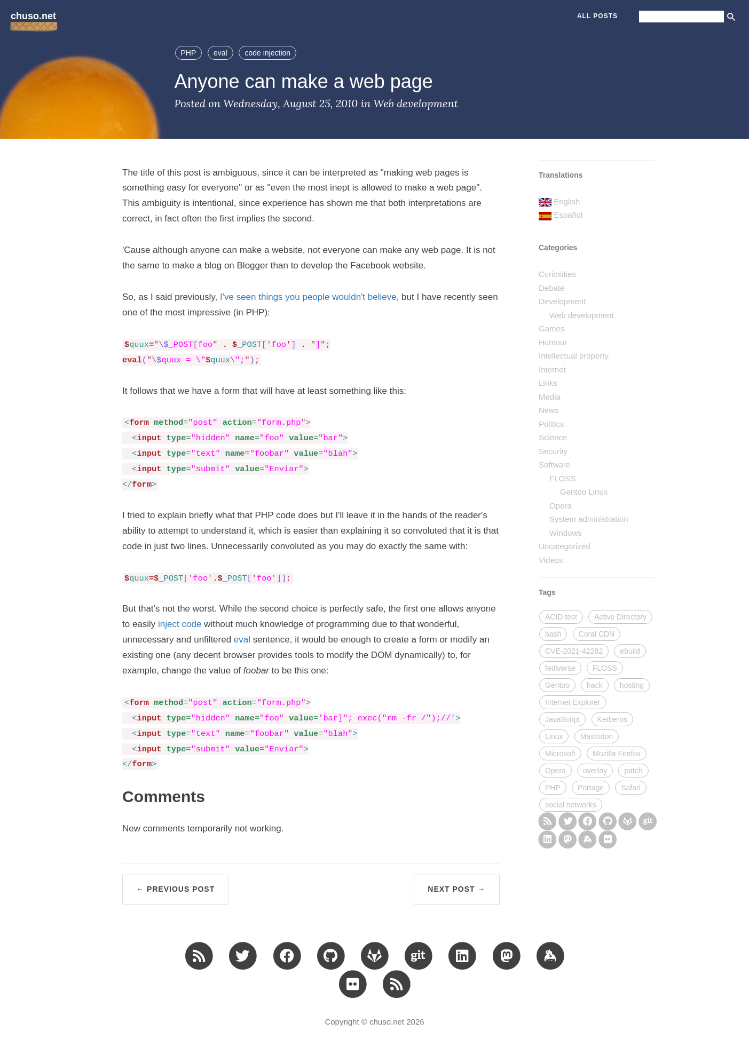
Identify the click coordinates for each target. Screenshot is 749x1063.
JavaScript (562, 719)
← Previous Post (175, 889)
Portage (591, 787)
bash (553, 634)
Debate (551, 287)
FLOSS (562, 478)
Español (568, 214)
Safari (631, 787)
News (549, 410)
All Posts (597, 16)
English (567, 201)
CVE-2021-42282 (574, 651)
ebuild (630, 651)
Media (550, 396)
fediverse (560, 668)
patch (633, 770)
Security (553, 451)
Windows (565, 532)
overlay (595, 770)
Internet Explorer (573, 702)
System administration (588, 518)
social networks (570, 804)
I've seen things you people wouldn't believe (308, 297)
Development (562, 301)
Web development (416, 103)
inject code (179, 624)
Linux (554, 736)
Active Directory (620, 617)
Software (554, 464)
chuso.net (33, 16)
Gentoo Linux (584, 491)
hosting (632, 685)
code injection (267, 53)
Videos (551, 560)
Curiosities (557, 274)
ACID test (561, 617)
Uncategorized (564, 546)
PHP (188, 53)
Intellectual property (574, 355)
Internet (552, 369)
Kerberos (612, 719)
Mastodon (596, 736)
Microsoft (560, 753)
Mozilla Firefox (617, 753)
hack (595, 685)
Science (553, 437)
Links (548, 382)
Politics (551, 424)
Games (551, 328)
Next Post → (456, 889)
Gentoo (557, 685)
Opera (560, 505)
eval (220, 53)
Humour (553, 342)
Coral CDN (597, 634)
